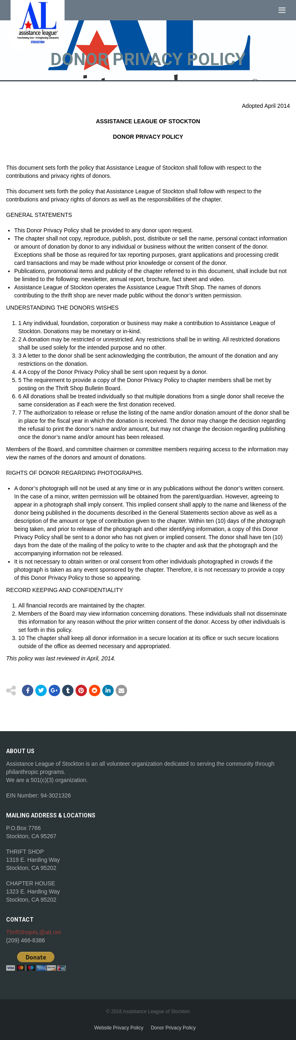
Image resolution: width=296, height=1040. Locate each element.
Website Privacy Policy (118, 1028)
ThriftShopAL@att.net (33, 932)
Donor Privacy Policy (173, 1028)
